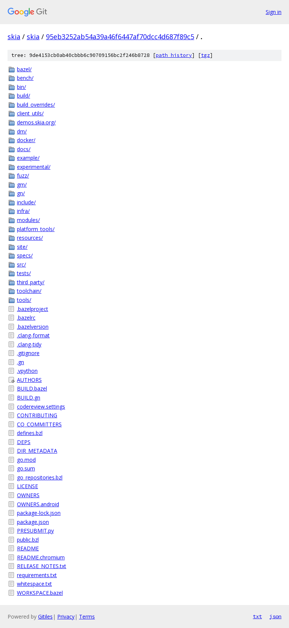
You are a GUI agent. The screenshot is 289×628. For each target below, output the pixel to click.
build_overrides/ (36, 104)
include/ (26, 202)
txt (257, 616)
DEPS (23, 442)
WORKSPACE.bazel (40, 592)
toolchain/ (29, 290)
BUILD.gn (28, 397)
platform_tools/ (36, 229)
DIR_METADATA (37, 450)
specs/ (25, 255)
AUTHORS (29, 379)
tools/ (24, 299)
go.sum (26, 468)
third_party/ (30, 282)
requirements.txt (37, 575)
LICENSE (27, 486)
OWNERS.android (38, 504)
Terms (87, 616)
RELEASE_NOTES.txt (41, 566)
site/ (22, 246)
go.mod (26, 459)
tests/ (24, 273)
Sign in (273, 11)
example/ (28, 157)
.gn (20, 362)
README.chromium (41, 557)
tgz (205, 55)
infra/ (23, 210)
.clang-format (33, 335)
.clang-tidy (29, 344)
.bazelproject (32, 308)
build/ (23, 95)
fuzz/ (23, 175)
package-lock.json (39, 512)
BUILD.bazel (32, 388)
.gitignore (28, 353)
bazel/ (24, 69)
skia (14, 36)
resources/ (30, 237)
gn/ (21, 193)
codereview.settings (41, 406)
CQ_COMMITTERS (39, 424)
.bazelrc (26, 317)
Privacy (66, 616)
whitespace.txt (34, 583)
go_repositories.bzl (39, 477)
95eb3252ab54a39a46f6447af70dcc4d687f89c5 (120, 36)
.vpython (27, 370)
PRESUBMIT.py (35, 530)
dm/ (22, 131)
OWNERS (28, 495)
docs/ (23, 149)
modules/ (28, 220)
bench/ (25, 77)
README (28, 548)
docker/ (26, 140)
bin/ (21, 86)
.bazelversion (33, 326)
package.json (33, 521)
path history (174, 55)
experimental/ (33, 166)
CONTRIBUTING (37, 415)
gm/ (22, 184)
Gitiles (45, 616)
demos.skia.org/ (36, 122)
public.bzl (28, 539)
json (275, 616)
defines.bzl (30, 433)
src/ (21, 264)
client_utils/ (30, 113)
